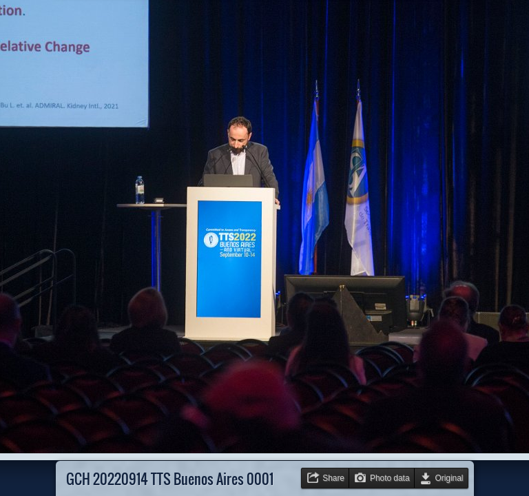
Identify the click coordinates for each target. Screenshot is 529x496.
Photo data (390, 478)
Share (333, 478)
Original (449, 478)
